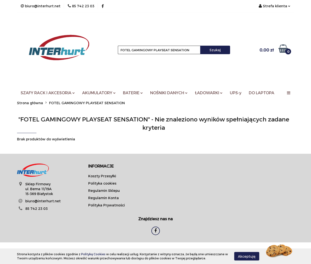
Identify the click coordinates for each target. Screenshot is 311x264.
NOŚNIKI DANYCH (169, 92)
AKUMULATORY (99, 92)
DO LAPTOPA (261, 92)
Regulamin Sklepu (104, 190)
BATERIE (133, 92)
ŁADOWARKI (209, 92)
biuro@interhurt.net (43, 201)
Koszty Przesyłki (102, 176)
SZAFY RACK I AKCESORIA (48, 92)
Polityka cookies (102, 183)
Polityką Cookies (93, 254)
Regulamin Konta (103, 198)
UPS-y (236, 92)
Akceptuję (247, 256)
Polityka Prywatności (106, 205)
